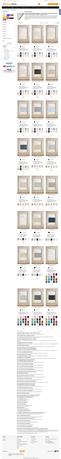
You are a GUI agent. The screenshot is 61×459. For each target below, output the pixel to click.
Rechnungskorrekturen (34, 441)
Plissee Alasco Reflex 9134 (23, 119)
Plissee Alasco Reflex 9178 (38, 119)
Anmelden (49, 0)
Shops (18, 447)
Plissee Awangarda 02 (23, 307)
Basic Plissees (6, 49)
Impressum (18, 442)
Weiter (40, 331)
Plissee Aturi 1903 (37, 229)
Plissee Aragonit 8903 (23, 194)
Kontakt (47, 436)
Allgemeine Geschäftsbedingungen (22, 441)
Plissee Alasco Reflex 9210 (52, 119)
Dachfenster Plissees (25, 7)
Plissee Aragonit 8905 (38, 194)
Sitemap (18, 446)
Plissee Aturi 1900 (23, 229)
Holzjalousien (45, 7)
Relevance (50, 23)
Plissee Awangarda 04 (52, 307)
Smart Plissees (6, 54)
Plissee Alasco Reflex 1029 (23, 43)
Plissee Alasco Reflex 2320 (52, 43)
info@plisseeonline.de (16, 0)
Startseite (5, 46)
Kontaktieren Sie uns (20, 445)
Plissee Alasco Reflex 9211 (23, 156)
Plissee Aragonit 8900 (52, 194)
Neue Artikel (4, 440)
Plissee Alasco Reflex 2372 (23, 81)
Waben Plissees (6, 52)
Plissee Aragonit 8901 (38, 156)
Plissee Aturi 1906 (51, 229)
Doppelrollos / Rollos (36, 7)
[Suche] (30, 4)
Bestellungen (33, 440)
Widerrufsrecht (19, 440)
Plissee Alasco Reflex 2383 (38, 81)
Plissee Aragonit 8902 (52, 156)
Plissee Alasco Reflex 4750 (52, 81)
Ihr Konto (33, 436)
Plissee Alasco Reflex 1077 (38, 43)
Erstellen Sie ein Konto (55, 0)
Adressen (32, 442)
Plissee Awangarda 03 (37, 307)
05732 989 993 (8, 0)
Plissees (17, 7)
